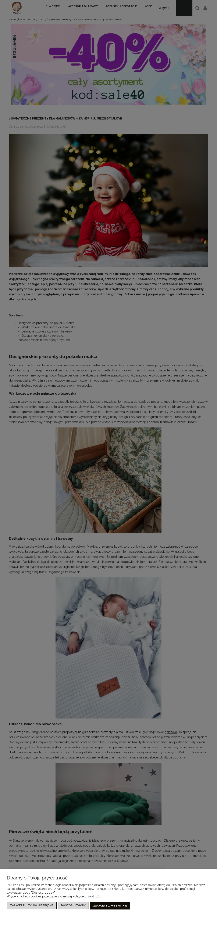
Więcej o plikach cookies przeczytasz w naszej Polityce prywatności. (54, 896)
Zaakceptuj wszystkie (110, 905)
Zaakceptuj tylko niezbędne (31, 905)
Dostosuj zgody (73, 905)
